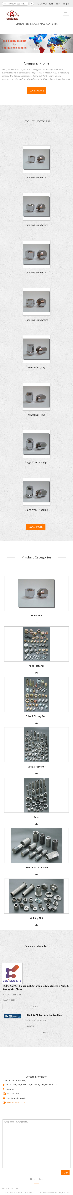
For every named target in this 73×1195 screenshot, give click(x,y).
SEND (65, 1172)
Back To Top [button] (36, 1179)
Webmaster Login (10, 1188)
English (66, 3)
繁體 (51, 3)
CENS (68, 1192)
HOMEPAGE (42, 3)
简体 (58, 3)
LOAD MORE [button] (36, 90)
